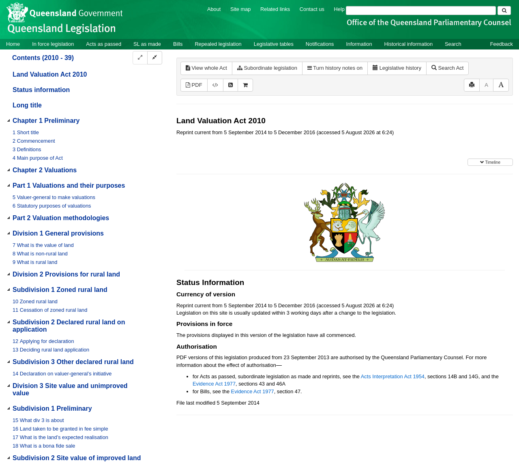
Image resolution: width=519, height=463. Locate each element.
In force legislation (53, 44)
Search (453, 44)
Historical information (408, 44)
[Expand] (140, 57)
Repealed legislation (218, 44)
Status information (41, 89)
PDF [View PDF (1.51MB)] (194, 85)
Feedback (501, 44)
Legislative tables (274, 44)
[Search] (421, 10)
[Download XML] (215, 85)
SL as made (147, 44)
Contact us (312, 9)
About (214, 9)
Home (13, 44)
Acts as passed (103, 44)
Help (339, 9)
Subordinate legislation (267, 68)
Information (359, 44)
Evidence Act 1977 (214, 384)
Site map (240, 9)
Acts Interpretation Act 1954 (393, 376)
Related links (275, 9)
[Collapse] (154, 57)
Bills (177, 44)
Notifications (320, 44)
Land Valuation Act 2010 (50, 74)
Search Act (447, 68)
